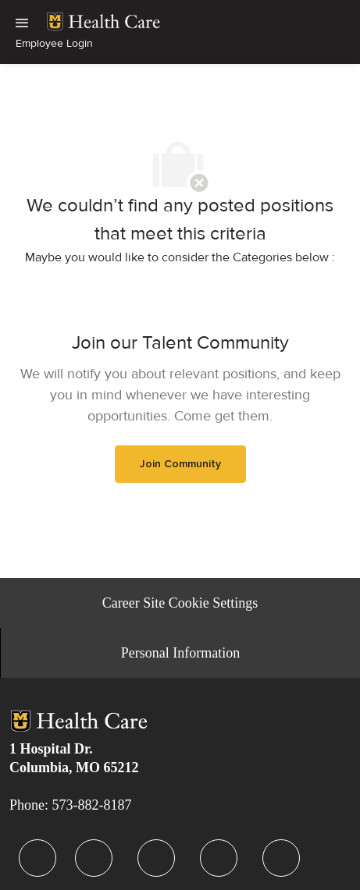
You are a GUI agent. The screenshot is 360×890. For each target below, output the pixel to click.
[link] (103, 21)
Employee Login (54, 43)
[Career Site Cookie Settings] (180, 603)
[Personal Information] (180, 653)
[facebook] (37, 858)
